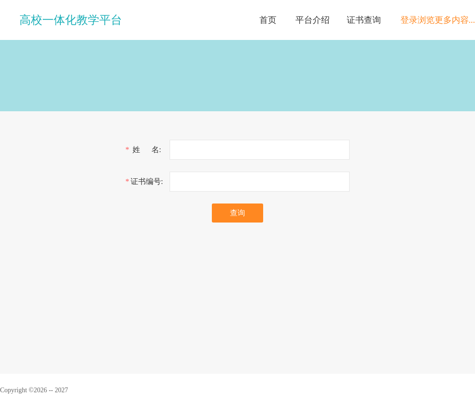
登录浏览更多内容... (437, 20)
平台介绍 (312, 20)
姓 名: (147, 149)
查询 (237, 213)
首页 (267, 20)
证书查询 (364, 20)
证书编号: (147, 181)
